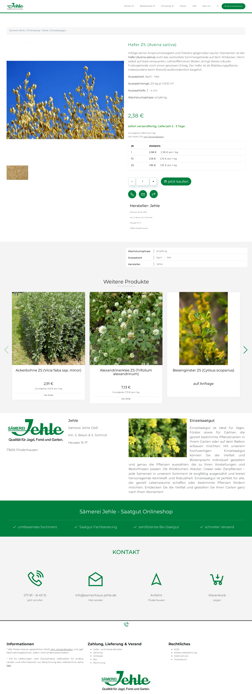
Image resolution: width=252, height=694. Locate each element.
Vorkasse (98, 637)
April (159, 257)
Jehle (45, 30)
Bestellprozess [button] (147, 6)
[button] (245, 350)
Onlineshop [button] (167, 6)
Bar (95, 640)
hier (9, 646)
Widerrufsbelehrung (185, 634)
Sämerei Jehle (17, 30)
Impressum (180, 640)
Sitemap (107, 679)
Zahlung (98, 634)
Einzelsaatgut (58, 30)
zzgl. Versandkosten (154, 136)
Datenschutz (181, 637)
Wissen (183, 6)
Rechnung (99, 644)
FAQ (194, 6)
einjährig (161, 251)
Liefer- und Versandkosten (108, 630)
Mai (169, 257)
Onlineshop (33, 30)
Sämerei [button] (129, 6)
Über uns (206, 6)
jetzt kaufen (176, 181)
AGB (176, 630)
